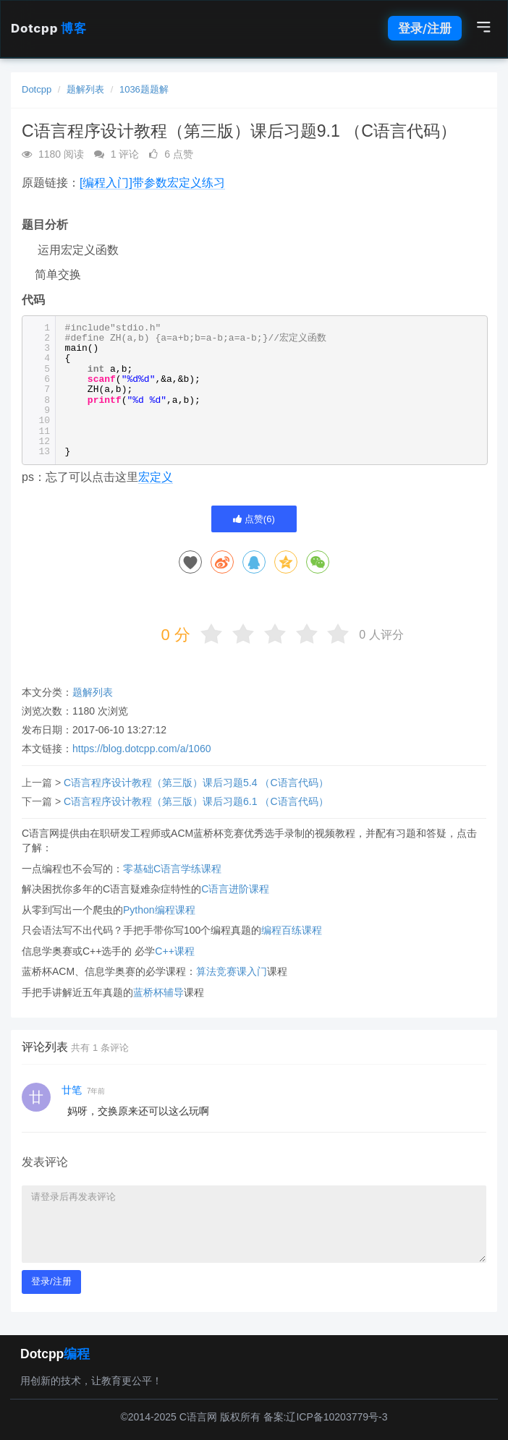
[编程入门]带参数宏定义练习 (152, 182)
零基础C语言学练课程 (172, 868)
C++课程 (174, 951)
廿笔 (72, 1090)
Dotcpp (48, 28)
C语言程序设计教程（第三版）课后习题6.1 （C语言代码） (196, 801)
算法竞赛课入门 (231, 971)
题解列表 (85, 89)
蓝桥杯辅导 (158, 992)
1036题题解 (144, 89)
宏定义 (155, 477)
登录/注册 (425, 28)
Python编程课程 (159, 910)
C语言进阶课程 (235, 889)
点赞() (254, 519)
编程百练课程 (291, 930)
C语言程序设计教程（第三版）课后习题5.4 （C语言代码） (196, 782)
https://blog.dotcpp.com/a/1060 (141, 748)
